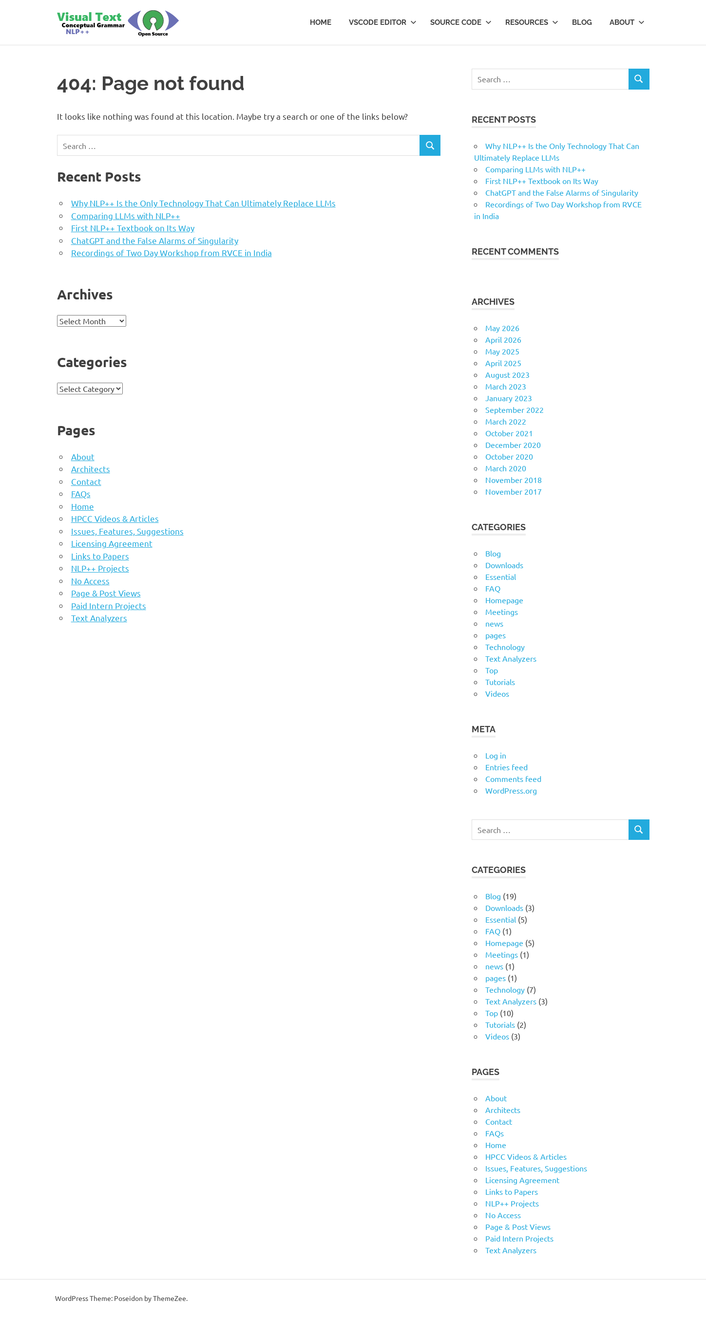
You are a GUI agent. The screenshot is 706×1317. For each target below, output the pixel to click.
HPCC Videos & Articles (115, 518)
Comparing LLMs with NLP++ (125, 215)
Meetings (501, 611)
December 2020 (513, 444)
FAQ (492, 588)
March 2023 (505, 386)
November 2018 (513, 479)
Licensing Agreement (112, 543)
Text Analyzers (99, 617)
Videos (497, 693)
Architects (90, 469)
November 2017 (513, 491)
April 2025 (503, 363)
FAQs (81, 493)
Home (320, 22)
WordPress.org (511, 790)
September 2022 (514, 409)
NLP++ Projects (100, 568)
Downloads (504, 565)
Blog (582, 22)
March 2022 (505, 421)
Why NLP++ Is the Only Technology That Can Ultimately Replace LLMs (203, 203)
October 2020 (509, 456)
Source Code (461, 22)
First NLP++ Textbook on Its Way (132, 228)
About (627, 22)
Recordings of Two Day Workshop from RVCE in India (171, 252)
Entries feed (506, 767)
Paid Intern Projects (108, 605)
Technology (505, 646)
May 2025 (502, 351)
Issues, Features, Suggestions (127, 531)
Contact (86, 481)
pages (495, 635)
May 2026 (502, 328)
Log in (495, 755)
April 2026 (503, 339)
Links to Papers (100, 556)
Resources (531, 22)
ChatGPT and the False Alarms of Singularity (154, 240)
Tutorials (500, 681)
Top (491, 670)
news (494, 623)
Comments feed (513, 778)
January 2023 (508, 398)
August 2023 (507, 374)
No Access (90, 580)
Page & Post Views (106, 593)
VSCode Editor (383, 22)
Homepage (504, 600)
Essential (500, 576)
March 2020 (505, 468)
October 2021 (509, 433)
